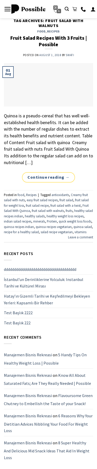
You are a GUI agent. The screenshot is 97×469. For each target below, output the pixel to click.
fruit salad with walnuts (48, 211)
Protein (52, 221)
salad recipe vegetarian (57, 232)
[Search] (67, 9)
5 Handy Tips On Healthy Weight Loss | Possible (45, 359)
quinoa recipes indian (19, 227)
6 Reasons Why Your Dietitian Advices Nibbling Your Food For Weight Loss (48, 423)
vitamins (80, 232)
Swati (70, 55)
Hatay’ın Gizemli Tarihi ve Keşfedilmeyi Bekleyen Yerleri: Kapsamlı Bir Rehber (47, 299)
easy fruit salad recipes (42, 200)
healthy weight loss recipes (65, 216)
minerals (39, 221)
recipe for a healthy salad (21, 232)
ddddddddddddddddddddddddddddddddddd (40, 269)
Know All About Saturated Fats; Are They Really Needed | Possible (47, 379)
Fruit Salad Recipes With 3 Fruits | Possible (48, 41)
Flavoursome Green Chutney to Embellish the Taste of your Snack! (48, 399)
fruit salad (66, 200)
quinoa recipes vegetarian (54, 227)
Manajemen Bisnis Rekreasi (28, 354)
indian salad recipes (17, 221)
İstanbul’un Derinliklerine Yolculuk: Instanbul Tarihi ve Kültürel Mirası (43, 283)
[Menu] (7, 9)
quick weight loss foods (75, 221)
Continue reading (48, 177)
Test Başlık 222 (17, 322)
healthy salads (35, 216)
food (41, 31)
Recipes (53, 31)
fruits (69, 211)
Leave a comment (80, 237)
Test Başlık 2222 (18, 312)
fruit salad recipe (37, 205)
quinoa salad (82, 227)
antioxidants (60, 195)
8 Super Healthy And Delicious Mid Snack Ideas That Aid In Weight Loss (46, 450)
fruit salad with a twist (65, 205)
